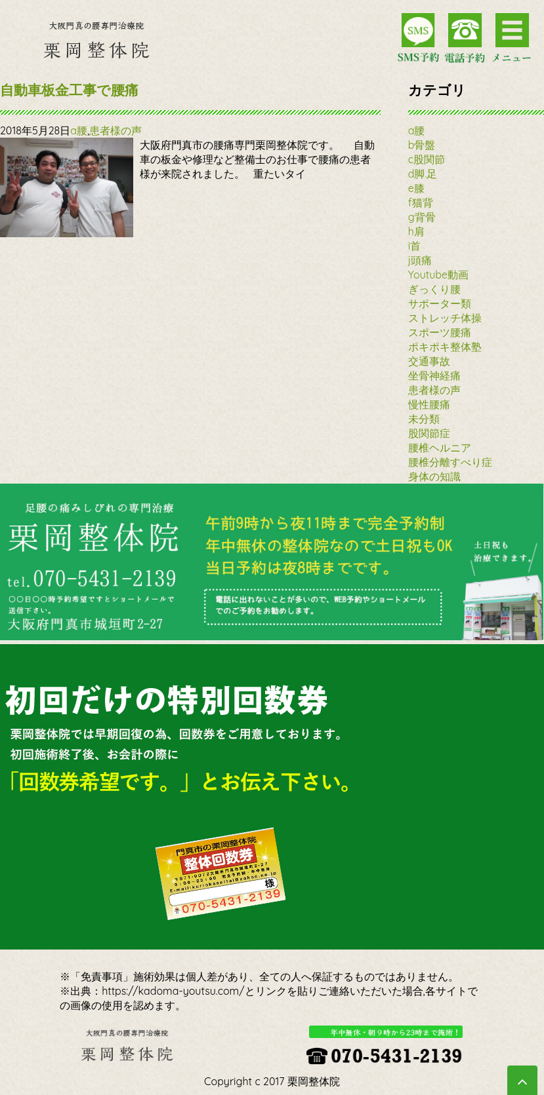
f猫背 (420, 202)
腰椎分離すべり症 (450, 462)
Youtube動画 (438, 274)
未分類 (424, 418)
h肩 (416, 231)
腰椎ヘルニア (439, 447)
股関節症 (429, 433)
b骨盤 (422, 144)
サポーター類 (439, 303)
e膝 (416, 188)
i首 (414, 245)
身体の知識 (434, 476)
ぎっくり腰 (434, 289)
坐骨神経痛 (434, 375)
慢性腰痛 (429, 404)
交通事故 (429, 361)
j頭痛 (420, 260)
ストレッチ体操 (445, 317)
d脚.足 (423, 173)
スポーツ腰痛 (439, 332)
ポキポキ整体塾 (445, 346)
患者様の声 (115, 130)
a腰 (78, 130)
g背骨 (422, 216)
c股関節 (426, 159)
